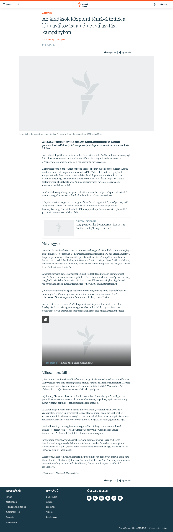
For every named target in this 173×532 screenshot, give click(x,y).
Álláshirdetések (13, 512)
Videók (49, 512)
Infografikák (51, 517)
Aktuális (47, 13)
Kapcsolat (10, 517)
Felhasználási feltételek (16, 507)
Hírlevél (163, 4)
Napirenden (51, 497)
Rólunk (9, 497)
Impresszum (11, 522)
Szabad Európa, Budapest (53, 40)
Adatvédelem (11, 502)
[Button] (110, 52)
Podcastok (50, 507)
